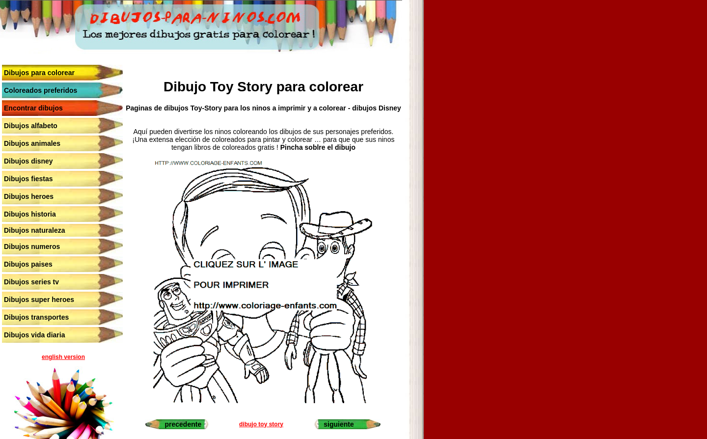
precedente (182, 424)
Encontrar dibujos (33, 108)
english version (63, 357)
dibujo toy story (261, 424)
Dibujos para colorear (39, 73)
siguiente (339, 424)
